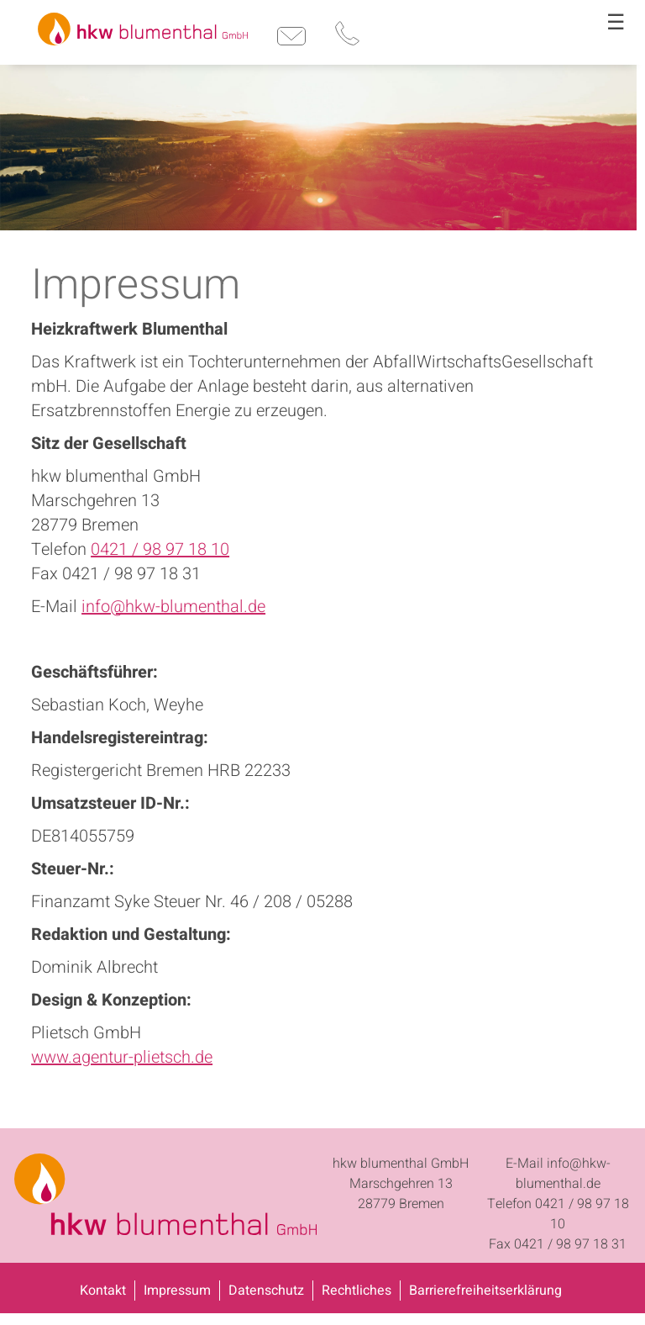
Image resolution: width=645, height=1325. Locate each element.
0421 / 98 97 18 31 (570, 1244)
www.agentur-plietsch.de (121, 1057)
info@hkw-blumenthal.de (173, 606)
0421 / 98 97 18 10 (160, 549)
